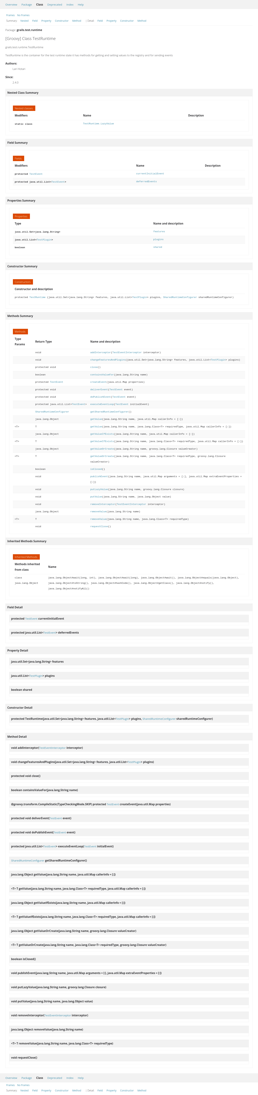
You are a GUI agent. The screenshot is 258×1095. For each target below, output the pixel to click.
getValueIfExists (102, 432)
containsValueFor (102, 372)
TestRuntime (37, 295)
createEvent (98, 380)
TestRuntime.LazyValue (98, 123)
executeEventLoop (102, 402)
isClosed (96, 467)
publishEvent (99, 474)
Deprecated (54, 4)
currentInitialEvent (150, 173)
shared (157, 245)
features (159, 230)
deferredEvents (146, 181)
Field (35, 20)
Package (27, 4)
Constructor (62, 20)
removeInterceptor (102, 502)
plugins (158, 238)
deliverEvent (99, 387)
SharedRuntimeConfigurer (180, 295)
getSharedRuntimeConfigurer (109, 409)
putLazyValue (99, 487)
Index (69, 4)
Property (46, 20)
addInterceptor (100, 350)
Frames (10, 15)
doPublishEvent (100, 395)
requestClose (99, 524)
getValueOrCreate (102, 447)
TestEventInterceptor (127, 350)
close (94, 365)
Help (81, 4)
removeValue (98, 509)
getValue (96, 417)
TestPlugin (44, 238)
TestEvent (36, 173)
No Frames (23, 15)
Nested (24, 20)
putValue (96, 494)
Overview (11, 4)
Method (76, 20)
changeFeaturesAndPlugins (108, 357)
